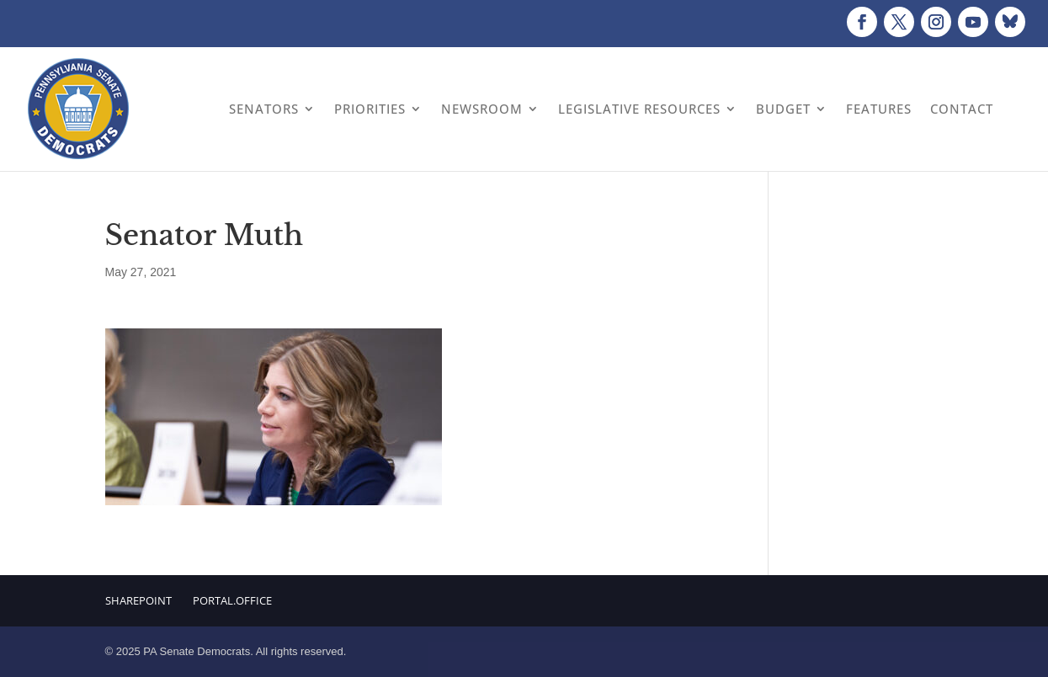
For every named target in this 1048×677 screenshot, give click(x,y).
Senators (264, 108)
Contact (961, 108)
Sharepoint (138, 600)
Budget (783, 108)
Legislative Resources (639, 108)
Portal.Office (232, 600)
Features (879, 108)
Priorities (370, 108)
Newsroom (482, 108)
